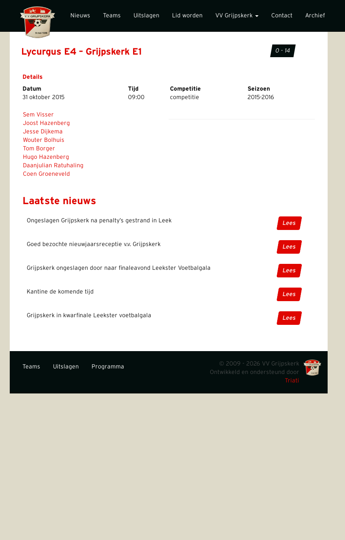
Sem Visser (38, 115)
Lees (289, 223)
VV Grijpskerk (237, 16)
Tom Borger (39, 149)
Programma (108, 367)
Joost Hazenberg (46, 123)
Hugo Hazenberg (46, 157)
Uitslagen (146, 16)
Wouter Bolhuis (43, 140)
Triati (292, 381)
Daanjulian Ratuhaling (53, 166)
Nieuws (80, 16)
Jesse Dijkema (43, 132)
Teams (112, 16)
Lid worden (187, 16)
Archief (315, 16)
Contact (281, 16)
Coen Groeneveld (46, 174)
